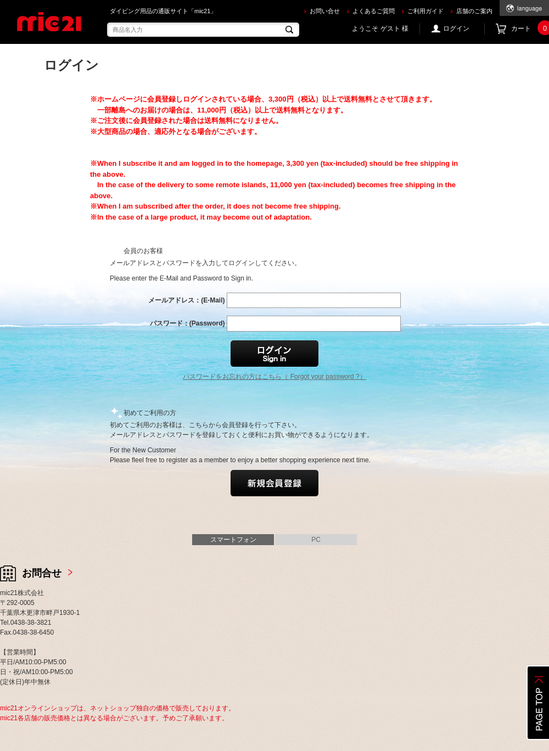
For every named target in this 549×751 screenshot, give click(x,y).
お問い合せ (325, 11)
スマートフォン (233, 539)
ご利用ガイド (425, 11)
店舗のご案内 (474, 11)
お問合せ (41, 573)
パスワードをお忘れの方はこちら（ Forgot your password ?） (274, 376)
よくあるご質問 (373, 11)
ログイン (456, 28)
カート (530, 29)
